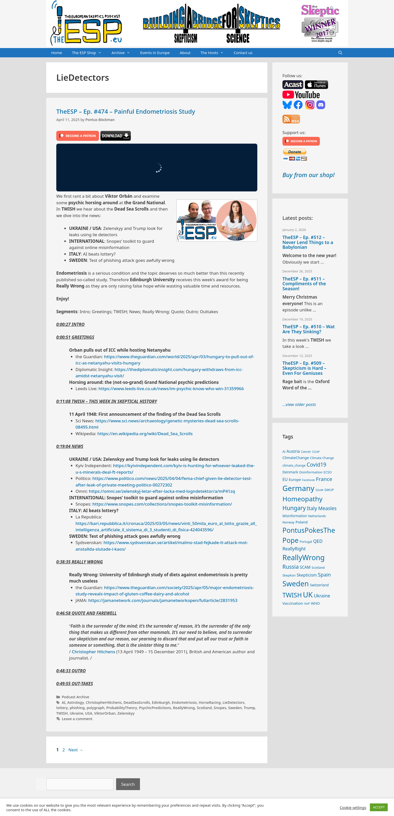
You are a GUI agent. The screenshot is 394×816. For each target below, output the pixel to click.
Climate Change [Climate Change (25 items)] (322, 458)
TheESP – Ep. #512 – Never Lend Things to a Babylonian (307, 242)
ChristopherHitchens (104, 702)
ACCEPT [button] (379, 807)
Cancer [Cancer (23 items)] (306, 452)
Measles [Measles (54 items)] (327, 508)
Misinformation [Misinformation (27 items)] (294, 516)
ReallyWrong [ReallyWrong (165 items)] (303, 557)
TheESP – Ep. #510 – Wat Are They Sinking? (308, 329)
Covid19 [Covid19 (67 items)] (316, 464)
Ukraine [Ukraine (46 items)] (322, 596)
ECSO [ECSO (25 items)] (328, 472)
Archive (123, 53)
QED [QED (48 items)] (318, 541)
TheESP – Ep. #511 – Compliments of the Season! (304, 284)
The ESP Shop (89, 53)
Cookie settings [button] (353, 807)
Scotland (204, 707)
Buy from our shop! (308, 175)
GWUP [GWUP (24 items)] (329, 490)
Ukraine (76, 713)
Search (128, 784)
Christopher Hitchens (93, 652)
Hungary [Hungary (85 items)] (294, 508)
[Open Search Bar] (340, 53)
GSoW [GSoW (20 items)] (319, 490)
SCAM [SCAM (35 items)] (305, 567)
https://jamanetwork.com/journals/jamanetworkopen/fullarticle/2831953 (162, 600)
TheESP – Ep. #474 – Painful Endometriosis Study (125, 111)
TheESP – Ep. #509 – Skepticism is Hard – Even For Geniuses (304, 368)
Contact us (243, 52)
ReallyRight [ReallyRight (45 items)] (294, 549)
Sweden (235, 707)
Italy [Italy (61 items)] (312, 508)
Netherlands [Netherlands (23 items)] (317, 516)
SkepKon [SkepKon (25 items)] (289, 575)
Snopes (220, 707)
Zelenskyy (125, 713)
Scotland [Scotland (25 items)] (318, 567)
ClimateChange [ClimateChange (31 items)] (295, 457)
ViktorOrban (105, 713)
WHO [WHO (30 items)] (315, 603)
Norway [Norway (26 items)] (288, 522)
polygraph (95, 707)
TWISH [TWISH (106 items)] (292, 595)
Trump (249, 707)
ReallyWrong (184, 707)
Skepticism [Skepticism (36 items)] (307, 575)
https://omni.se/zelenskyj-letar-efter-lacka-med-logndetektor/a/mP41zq (162, 491)
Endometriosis (184, 702)
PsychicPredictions (155, 707)
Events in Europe (155, 52)
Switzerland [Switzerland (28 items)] (319, 585)
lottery (62, 707)
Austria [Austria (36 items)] (293, 451)
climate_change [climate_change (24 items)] (294, 465)
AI (64, 702)
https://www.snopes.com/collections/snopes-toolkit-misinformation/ (162, 504)
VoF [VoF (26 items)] (307, 603)
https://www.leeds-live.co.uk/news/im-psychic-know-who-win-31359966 (171, 388)
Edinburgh (161, 702)
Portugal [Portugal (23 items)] (306, 542)
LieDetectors (233, 702)
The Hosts (215, 53)
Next (75, 750)
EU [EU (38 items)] (285, 479)
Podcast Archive (75, 697)
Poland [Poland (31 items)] (302, 521)
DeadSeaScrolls (137, 702)
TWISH (62, 713)
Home (56, 52)
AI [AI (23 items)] (283, 452)
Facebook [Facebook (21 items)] (308, 480)
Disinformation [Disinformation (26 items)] (311, 472)
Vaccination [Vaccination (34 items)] (292, 603)
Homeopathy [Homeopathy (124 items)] (302, 498)
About (185, 52)
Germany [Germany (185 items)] (298, 488)
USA (88, 713)
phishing (77, 707)
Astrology (75, 702)
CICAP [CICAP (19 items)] (316, 452)
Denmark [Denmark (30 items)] (290, 472)
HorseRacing (210, 702)
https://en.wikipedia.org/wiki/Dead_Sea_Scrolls (145, 433)
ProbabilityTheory (121, 707)
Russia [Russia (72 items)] (290, 566)
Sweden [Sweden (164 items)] (295, 583)
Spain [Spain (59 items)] (324, 574)
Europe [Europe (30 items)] (295, 479)
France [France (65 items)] (324, 478)
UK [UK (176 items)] (308, 594)
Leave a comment (77, 718)
